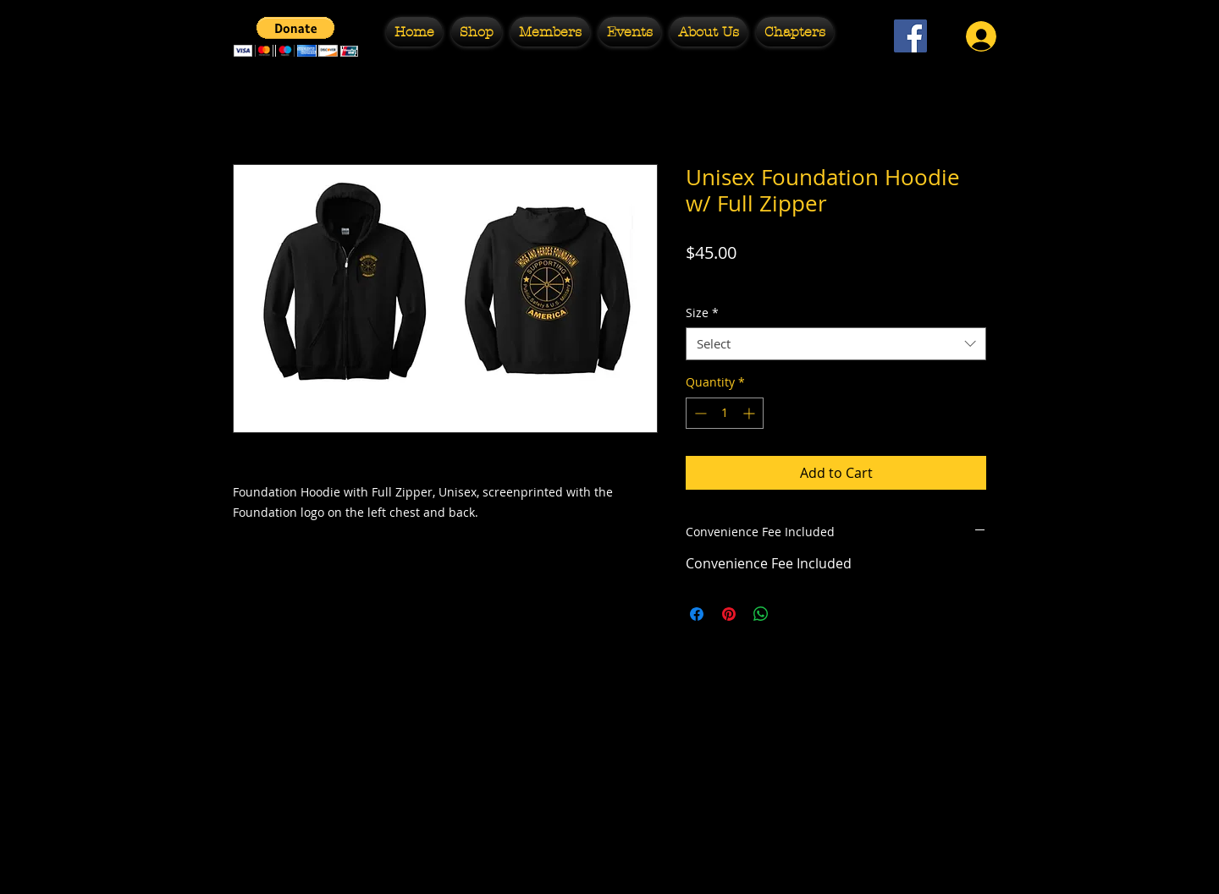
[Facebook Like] (910, 80)
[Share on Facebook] (697, 614)
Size (702, 312)
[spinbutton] (724, 413)
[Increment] (750, 413)
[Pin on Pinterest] (729, 614)
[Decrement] (698, 413)
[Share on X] (793, 614)
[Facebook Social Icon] (910, 35)
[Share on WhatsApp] (761, 614)
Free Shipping (725, 279)
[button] (296, 37)
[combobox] (836, 343)
